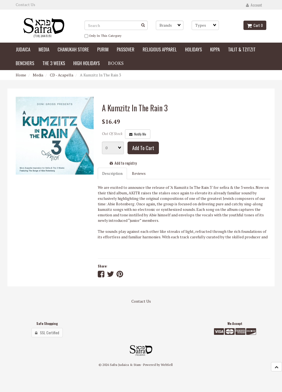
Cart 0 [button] (255, 25)
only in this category (103, 36)
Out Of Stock (112, 133)
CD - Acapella (61, 75)
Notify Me (137, 134)
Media (38, 75)
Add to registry (123, 163)
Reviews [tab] (139, 173)
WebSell (167, 365)
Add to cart (143, 147)
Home (21, 75)
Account (254, 5)
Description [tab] (112, 173)
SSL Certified (47, 332)
